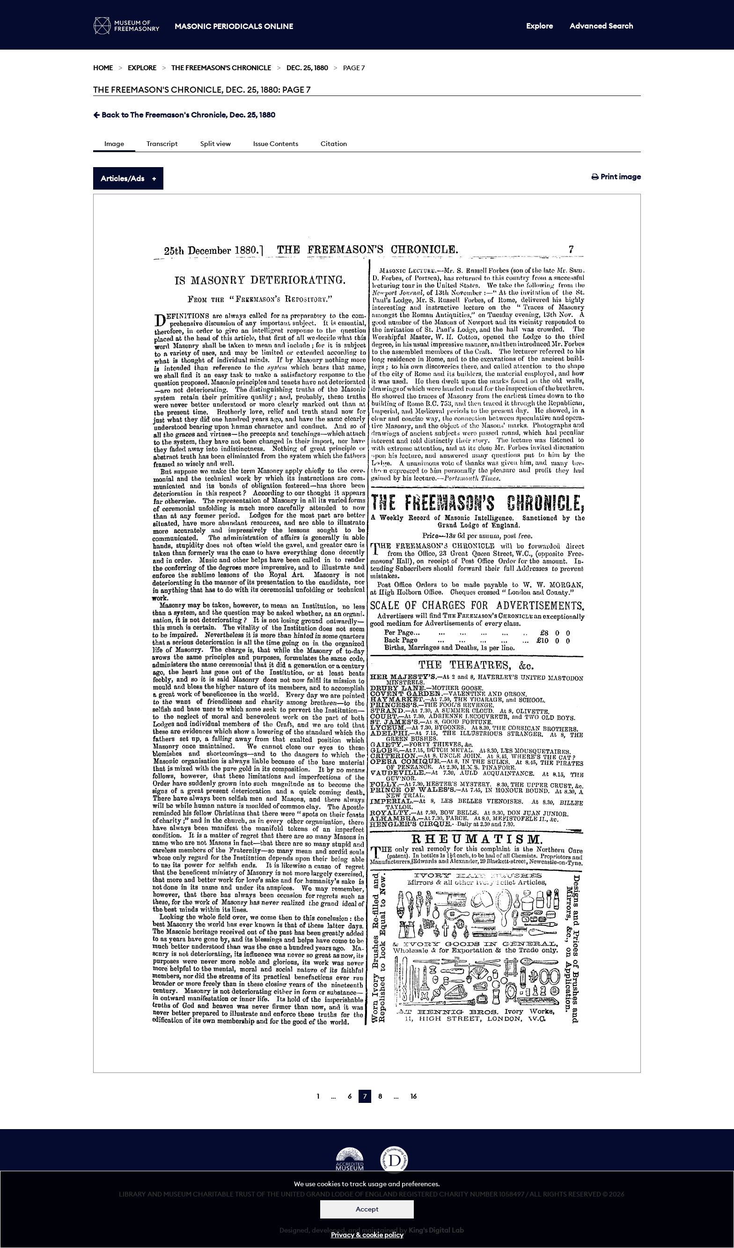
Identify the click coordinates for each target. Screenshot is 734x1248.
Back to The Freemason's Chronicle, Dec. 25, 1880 (184, 114)
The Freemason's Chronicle (221, 68)
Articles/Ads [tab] (122, 178)
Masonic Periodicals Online (234, 26)
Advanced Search (601, 25)
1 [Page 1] (318, 1096)
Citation (334, 143)
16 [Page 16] (414, 1096)
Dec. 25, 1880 (307, 68)
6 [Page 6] (350, 1096)
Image (114, 143)
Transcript (162, 143)
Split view (215, 143)
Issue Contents (275, 143)
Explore (539, 25)
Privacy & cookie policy (367, 1235)
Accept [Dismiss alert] (367, 1209)
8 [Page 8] (380, 1096)
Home (103, 68)
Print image (616, 176)
